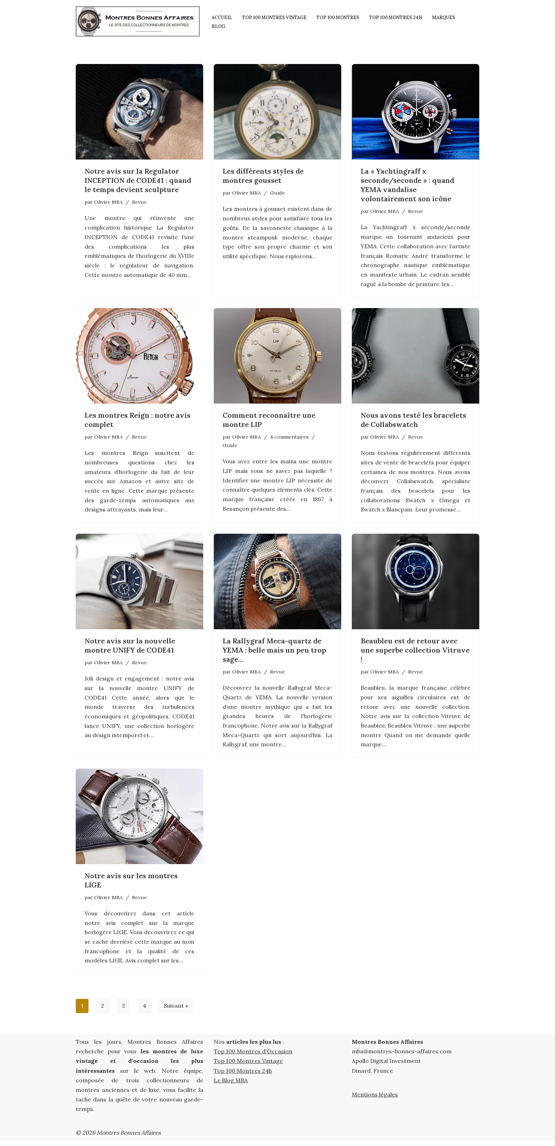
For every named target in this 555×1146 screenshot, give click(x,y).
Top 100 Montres (341, 17)
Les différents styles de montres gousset (263, 176)
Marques (451, 17)
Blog (218, 26)
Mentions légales (375, 1099)
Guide (277, 193)
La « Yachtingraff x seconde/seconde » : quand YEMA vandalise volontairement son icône (407, 185)
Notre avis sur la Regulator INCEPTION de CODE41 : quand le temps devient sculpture (138, 180)
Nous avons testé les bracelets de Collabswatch (413, 421)
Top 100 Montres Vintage (275, 17)
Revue (139, 202)
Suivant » (176, 1011)
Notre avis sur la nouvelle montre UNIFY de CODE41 (130, 648)
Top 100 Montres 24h (401, 17)
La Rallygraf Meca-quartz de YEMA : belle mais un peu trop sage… (274, 652)
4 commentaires (289, 438)
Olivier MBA (108, 202)
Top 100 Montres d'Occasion (253, 1056)
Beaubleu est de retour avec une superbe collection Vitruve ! (415, 652)
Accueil (222, 17)
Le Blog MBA (231, 1085)
